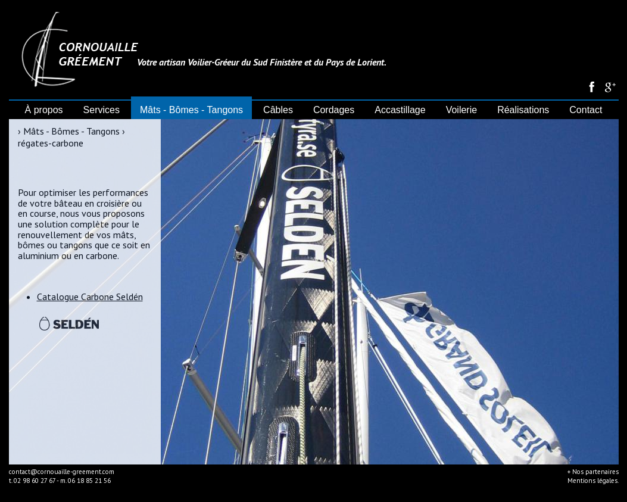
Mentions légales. (593, 480)
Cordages (333, 110)
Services (101, 110)
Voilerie (461, 110)
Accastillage (400, 110)
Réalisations (523, 110)
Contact (585, 110)
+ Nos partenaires (593, 471)
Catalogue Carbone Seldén (90, 297)
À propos (44, 110)
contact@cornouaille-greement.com (61, 471)
